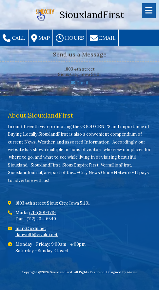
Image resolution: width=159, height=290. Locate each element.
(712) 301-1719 (42, 212)
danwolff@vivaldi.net (36, 234)
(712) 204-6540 (41, 219)
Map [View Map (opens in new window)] (40, 38)
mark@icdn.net (30, 228)
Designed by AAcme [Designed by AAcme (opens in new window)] (122, 272)
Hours (70, 38)
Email (103, 38)
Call (14, 38)
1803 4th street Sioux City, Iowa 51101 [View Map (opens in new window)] (52, 203)
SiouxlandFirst (91, 15)
